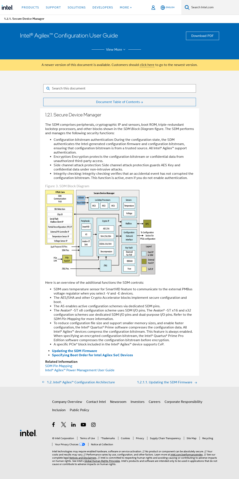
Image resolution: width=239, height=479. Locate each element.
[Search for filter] (119, 88)
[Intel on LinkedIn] (73, 425)
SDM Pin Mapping (58, 366)
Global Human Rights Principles (102, 460)
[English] (167, 7)
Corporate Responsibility (183, 402)
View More (116, 49)
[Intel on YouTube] (83, 425)
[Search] (187, 7)
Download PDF (202, 36)
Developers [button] (102, 7)
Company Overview (67, 402)
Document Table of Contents (118, 102)
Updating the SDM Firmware (74, 351)
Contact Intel (96, 402)
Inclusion (59, 410)
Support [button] (53, 7)
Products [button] (30, 7)
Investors (137, 402)
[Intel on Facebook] (53, 425)
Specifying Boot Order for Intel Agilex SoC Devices (92, 355)
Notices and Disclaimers (82, 457)
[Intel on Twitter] (63, 425)
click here (147, 65)
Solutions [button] (77, 7)
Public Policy (79, 410)
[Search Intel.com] (214, 7)
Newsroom (118, 402)
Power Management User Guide (80, 370)
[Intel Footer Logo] (28, 433)
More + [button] (126, 7)
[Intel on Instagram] (93, 425)
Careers (154, 402)
